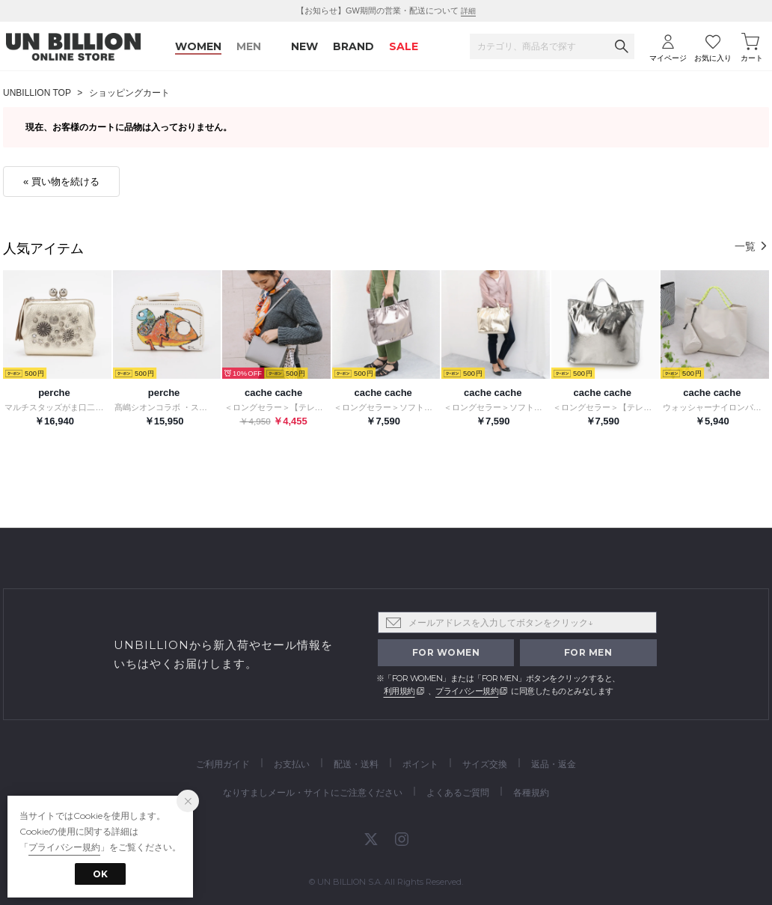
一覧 (752, 246)
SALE (403, 46)
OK (100, 874)
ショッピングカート (129, 93)
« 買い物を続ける (61, 181)
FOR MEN (588, 652)
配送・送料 (356, 764)
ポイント (420, 764)
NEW (304, 46)
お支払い (292, 764)
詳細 (468, 11)
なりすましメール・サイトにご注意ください (312, 792)
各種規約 (531, 792)
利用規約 (399, 691)
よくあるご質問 (457, 792)
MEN (248, 46)
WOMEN (198, 46)
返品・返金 (553, 764)
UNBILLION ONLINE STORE (73, 46)
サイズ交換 (484, 764)
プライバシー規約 (466, 691)
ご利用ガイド (223, 764)
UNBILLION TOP (37, 93)
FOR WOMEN (446, 652)
